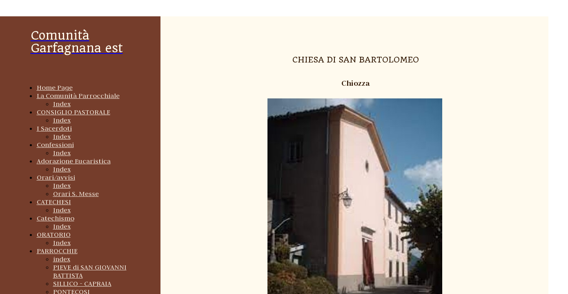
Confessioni (55, 144)
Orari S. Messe (76, 193)
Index (62, 104)
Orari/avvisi (56, 177)
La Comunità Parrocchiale (78, 95)
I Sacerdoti (54, 128)
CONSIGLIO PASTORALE (73, 112)
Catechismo (55, 218)
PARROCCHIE (57, 251)
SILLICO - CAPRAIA (82, 283)
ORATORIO (54, 234)
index (61, 259)
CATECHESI (54, 202)
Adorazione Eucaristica (74, 161)
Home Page (55, 87)
